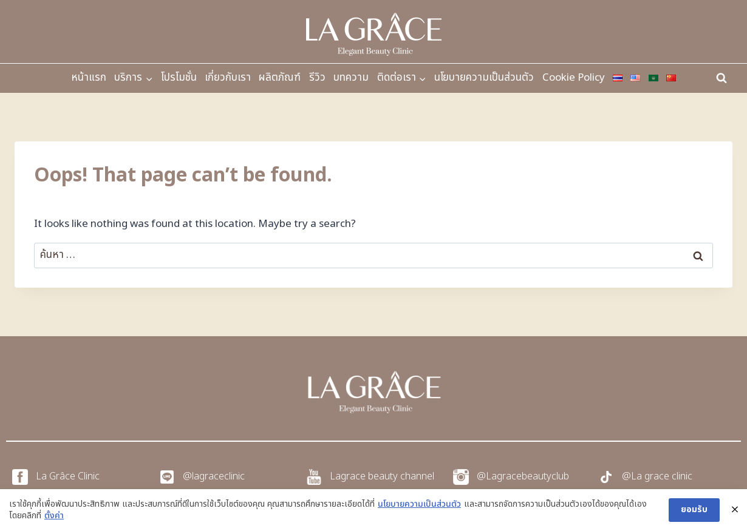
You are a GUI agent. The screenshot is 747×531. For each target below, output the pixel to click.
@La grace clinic (657, 476)
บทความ (351, 78)
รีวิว (317, 78)
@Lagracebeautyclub (523, 476)
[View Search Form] (721, 78)
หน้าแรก (88, 78)
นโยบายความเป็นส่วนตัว (484, 78)
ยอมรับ (694, 509)
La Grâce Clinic (68, 476)
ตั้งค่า (54, 516)
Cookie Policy (573, 78)
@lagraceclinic (214, 476)
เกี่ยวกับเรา (228, 78)
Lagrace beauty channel (382, 476)
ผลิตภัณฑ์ (280, 78)
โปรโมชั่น (179, 78)
